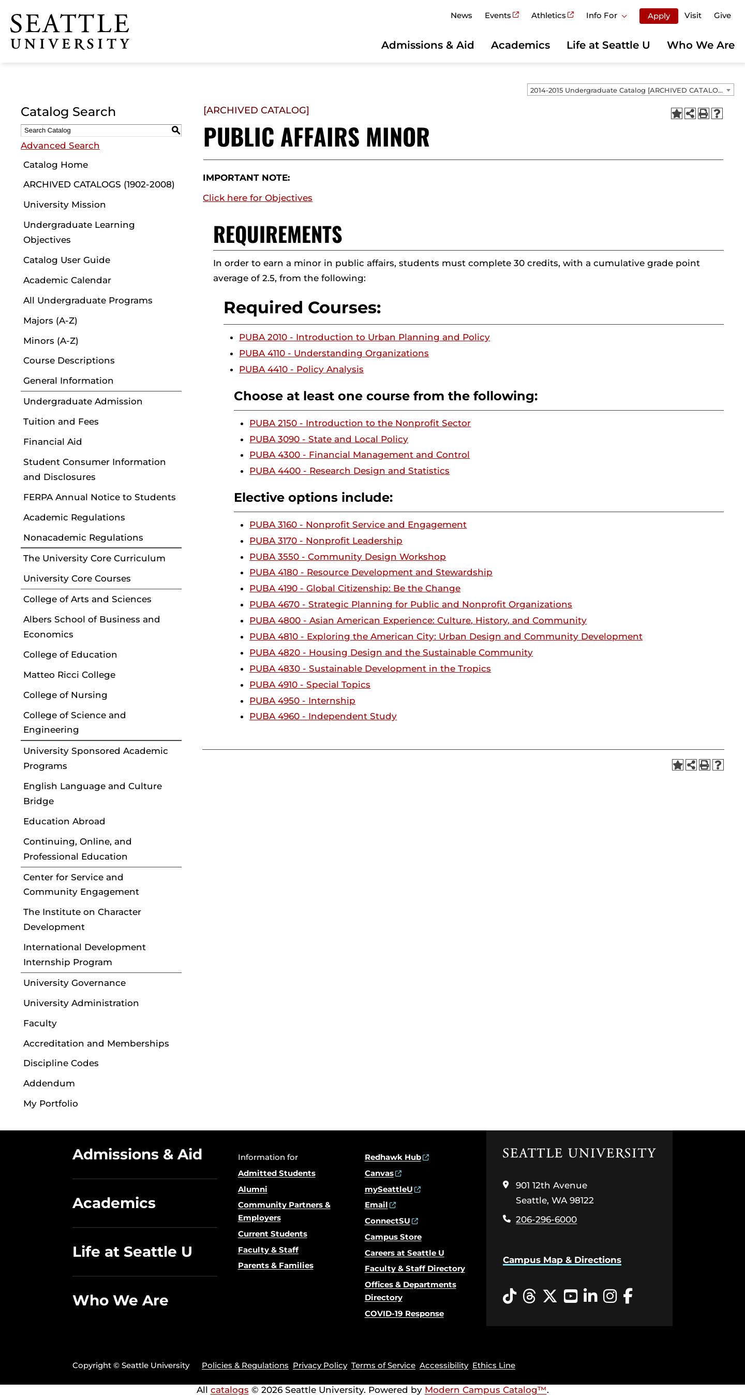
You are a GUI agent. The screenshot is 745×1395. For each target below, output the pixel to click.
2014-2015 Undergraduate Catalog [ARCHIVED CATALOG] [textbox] (627, 90)
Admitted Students (277, 1173)
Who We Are (701, 45)
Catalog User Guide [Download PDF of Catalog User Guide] (66, 260)
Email (376, 1205)
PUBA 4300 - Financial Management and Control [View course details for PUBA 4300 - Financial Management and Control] (359, 454)
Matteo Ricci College (69, 675)
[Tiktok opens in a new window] (509, 1297)
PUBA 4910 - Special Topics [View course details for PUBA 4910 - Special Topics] (309, 684)
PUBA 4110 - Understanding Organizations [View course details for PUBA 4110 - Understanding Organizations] (334, 353)
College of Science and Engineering (74, 722)
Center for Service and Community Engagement (81, 884)
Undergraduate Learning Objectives (79, 232)
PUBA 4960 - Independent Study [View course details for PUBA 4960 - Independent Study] (323, 716)
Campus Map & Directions (562, 1260)
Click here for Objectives (257, 198)
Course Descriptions (69, 360)
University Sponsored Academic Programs (95, 758)
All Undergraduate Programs (88, 300)
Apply (659, 16)
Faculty (40, 1023)
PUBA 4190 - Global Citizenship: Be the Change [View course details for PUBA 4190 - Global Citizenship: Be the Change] (354, 588)
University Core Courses (77, 578)
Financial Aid (52, 442)
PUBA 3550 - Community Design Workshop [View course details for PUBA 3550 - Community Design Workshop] (347, 556)
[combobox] (630, 89)
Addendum (49, 1083)
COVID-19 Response (404, 1313)
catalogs (230, 1390)
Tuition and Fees (61, 421)
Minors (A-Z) (51, 341)
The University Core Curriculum (94, 558)
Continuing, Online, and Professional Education (77, 849)
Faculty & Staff (268, 1250)
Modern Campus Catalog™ (486, 1390)
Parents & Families (276, 1265)
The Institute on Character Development (82, 919)
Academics (520, 45)
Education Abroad (64, 821)
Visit (693, 15)
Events (498, 15)
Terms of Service (383, 1365)
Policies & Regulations (245, 1365)
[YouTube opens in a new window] (570, 1297)
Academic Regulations (74, 517)
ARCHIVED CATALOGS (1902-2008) (99, 184)
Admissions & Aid (427, 45)
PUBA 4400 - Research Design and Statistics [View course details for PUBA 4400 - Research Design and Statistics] (349, 471)
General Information (68, 380)
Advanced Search (60, 145)
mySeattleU (389, 1189)
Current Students (272, 1234)
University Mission (64, 204)
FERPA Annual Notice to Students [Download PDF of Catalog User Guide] (99, 497)
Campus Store (393, 1237)
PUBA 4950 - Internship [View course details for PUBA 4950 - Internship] (302, 700)
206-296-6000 (546, 1219)
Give (722, 15)
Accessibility (444, 1365)
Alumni (252, 1189)
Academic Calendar (67, 280)
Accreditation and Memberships (96, 1043)
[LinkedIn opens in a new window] (590, 1297)
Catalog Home (55, 164)
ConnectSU (387, 1221)
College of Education (70, 654)
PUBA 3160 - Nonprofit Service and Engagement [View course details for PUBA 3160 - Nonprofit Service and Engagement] (358, 524)
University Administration (81, 1003)
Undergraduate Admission (83, 401)
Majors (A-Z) (50, 320)
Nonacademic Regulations (83, 537)
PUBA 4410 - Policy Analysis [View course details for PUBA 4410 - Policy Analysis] (301, 369)
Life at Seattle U (608, 45)
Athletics (548, 15)
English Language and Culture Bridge (92, 793)
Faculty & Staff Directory (415, 1268)
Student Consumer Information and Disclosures (94, 469)
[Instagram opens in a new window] (610, 1297)
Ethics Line (493, 1365)
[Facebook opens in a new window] (628, 1297)
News (461, 15)
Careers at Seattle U (404, 1253)
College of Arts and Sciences (87, 599)
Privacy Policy (320, 1365)
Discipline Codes (61, 1063)
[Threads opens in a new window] (529, 1297)
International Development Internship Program (84, 954)
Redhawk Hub (393, 1157)
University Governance (74, 983)
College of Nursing (65, 695)
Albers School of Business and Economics (91, 627)
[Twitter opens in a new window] (550, 1297)
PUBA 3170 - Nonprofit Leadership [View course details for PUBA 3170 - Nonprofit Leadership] (326, 540)
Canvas (379, 1173)
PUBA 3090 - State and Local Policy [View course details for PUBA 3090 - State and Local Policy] (328, 439)
